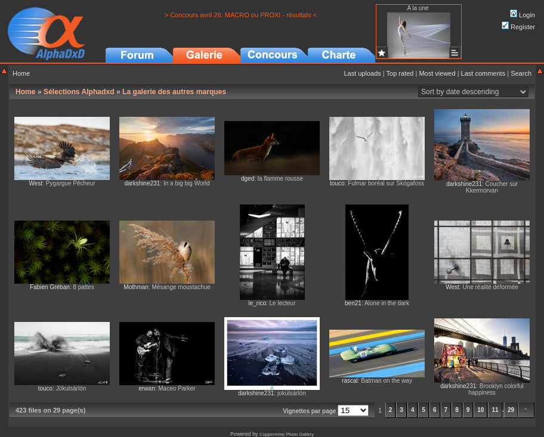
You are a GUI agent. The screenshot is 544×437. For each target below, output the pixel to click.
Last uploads (362, 73)
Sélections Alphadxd (79, 92)
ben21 (353, 303)
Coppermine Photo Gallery (286, 434)
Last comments (483, 73)
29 (511, 410)
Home (21, 73)
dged (247, 178)
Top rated (400, 73)
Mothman (136, 287)
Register (518, 26)
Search (521, 73)
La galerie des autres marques (174, 92)
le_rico (257, 303)
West (36, 183)
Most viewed (437, 73)
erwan (146, 388)
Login (522, 14)
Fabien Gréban (50, 287)
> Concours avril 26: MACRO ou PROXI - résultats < (241, 14)
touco (337, 183)
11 (495, 410)
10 (480, 410)
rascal (350, 380)
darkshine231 (142, 183)
